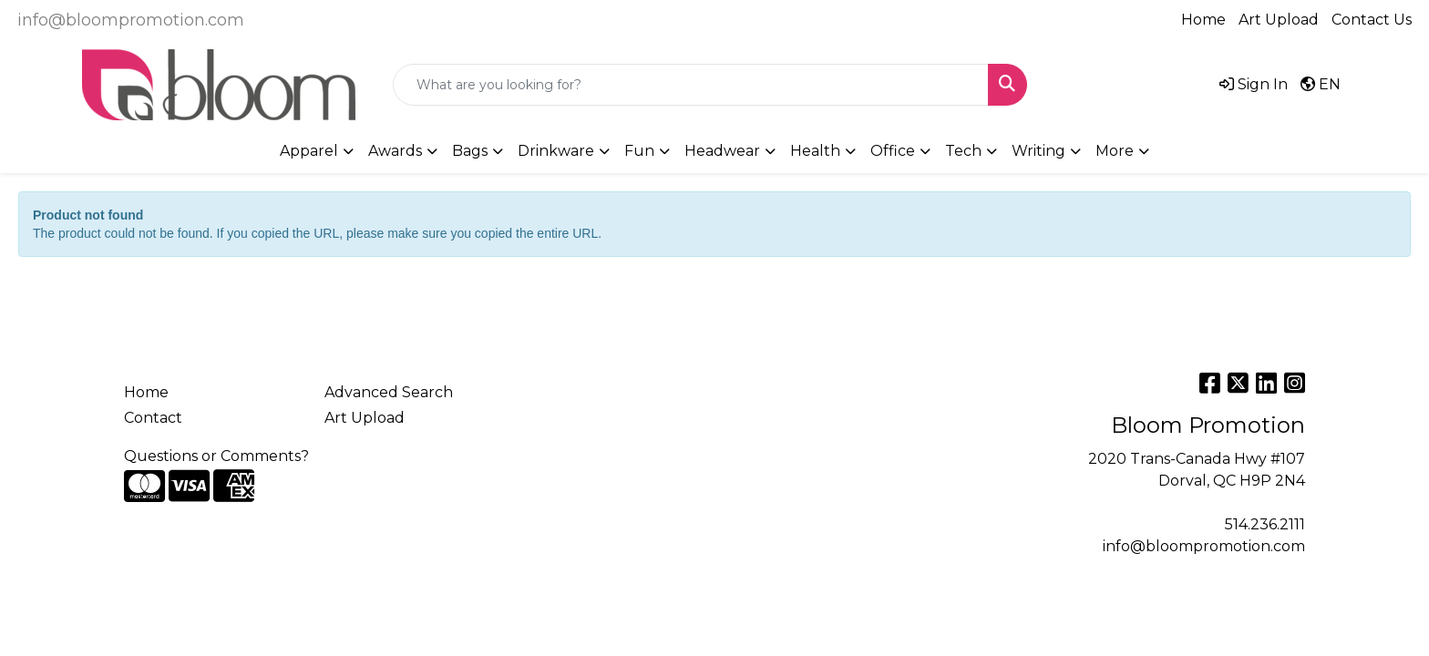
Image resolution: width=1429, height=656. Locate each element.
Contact (153, 417)
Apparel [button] (309, 150)
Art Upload (1279, 19)
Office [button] (892, 150)
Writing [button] (1038, 150)
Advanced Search (388, 392)
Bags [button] (470, 150)
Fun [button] (639, 150)
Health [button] (815, 150)
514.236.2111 (1265, 524)
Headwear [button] (722, 150)
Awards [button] (395, 150)
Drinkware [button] (556, 150)
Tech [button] (963, 150)
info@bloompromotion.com (130, 20)
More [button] (1114, 150)
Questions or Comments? (216, 456)
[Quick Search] (691, 85)
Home (1203, 19)
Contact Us (1371, 19)
